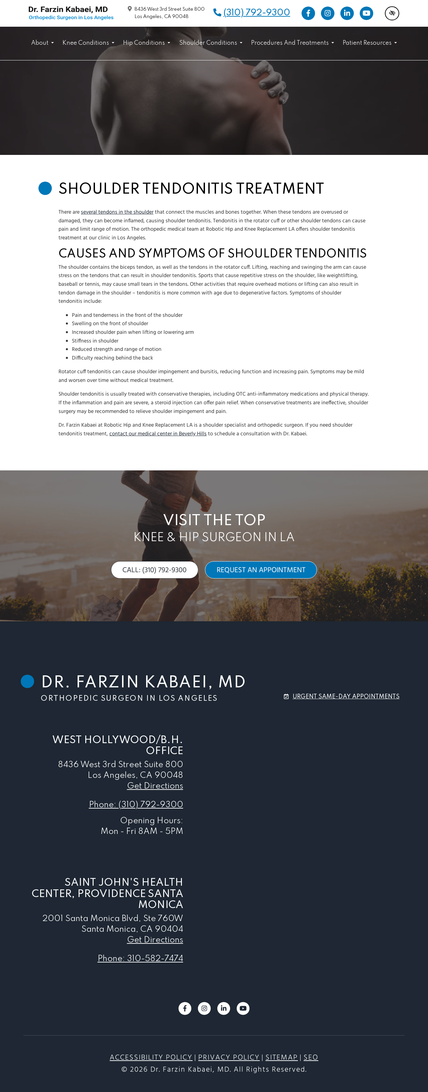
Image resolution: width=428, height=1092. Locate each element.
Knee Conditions (88, 43)
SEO (311, 1058)
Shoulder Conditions (210, 43)
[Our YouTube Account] (366, 13)
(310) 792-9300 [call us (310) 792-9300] (256, 12)
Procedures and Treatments (292, 43)
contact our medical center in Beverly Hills (158, 434)
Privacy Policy (229, 1058)
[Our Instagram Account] (327, 13)
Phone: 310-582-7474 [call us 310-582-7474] (140, 959)
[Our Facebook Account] (308, 13)
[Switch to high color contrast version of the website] (392, 13)
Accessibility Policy (151, 1058)
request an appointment (261, 570)
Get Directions (155, 786)
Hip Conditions (146, 43)
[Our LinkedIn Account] (347, 13)
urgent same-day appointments (346, 697)
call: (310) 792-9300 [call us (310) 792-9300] (154, 570)
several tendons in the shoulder (117, 212)
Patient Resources (370, 43)
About (42, 43)
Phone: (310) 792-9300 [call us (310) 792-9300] (136, 805)
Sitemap (281, 1058)
